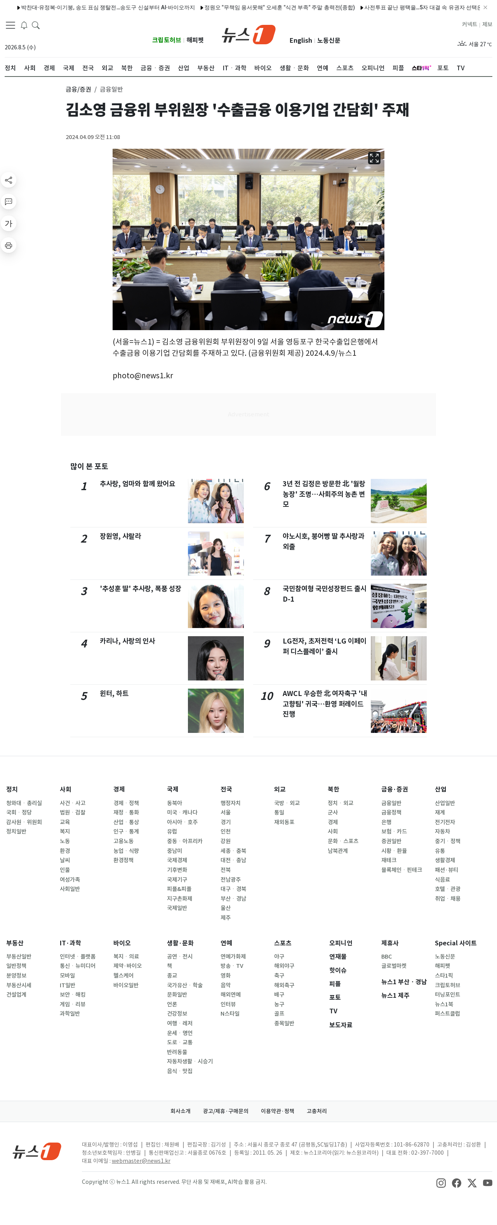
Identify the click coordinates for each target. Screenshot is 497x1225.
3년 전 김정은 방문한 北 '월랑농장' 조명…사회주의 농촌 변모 (324, 494)
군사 (333, 812)
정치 (12, 789)
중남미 (174, 850)
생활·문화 (180, 943)
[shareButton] (8, 180)
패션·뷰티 (446, 870)
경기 (226, 822)
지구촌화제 (179, 898)
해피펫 (195, 40)
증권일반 (391, 841)
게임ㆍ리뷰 (72, 1004)
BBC (386, 956)
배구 (279, 994)
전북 (226, 870)
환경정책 (123, 860)
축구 (279, 975)
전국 (226, 789)
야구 (279, 956)
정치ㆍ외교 (340, 803)
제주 (226, 917)
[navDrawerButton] (10, 25)
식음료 (442, 879)
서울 (226, 812)
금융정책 (391, 812)
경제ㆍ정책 (126, 803)
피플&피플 (179, 889)
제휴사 (390, 943)
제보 (487, 24)
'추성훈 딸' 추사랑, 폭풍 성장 (140, 588)
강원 (226, 841)
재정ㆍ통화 (126, 812)
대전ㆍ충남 (233, 860)
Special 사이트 (456, 943)
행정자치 (231, 803)
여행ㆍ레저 (180, 1023)
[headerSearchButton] (36, 25)
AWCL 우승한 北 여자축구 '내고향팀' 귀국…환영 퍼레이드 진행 (325, 704)
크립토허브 (166, 40)
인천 (226, 831)
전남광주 (231, 879)
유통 (440, 850)
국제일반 (177, 908)
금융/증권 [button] (78, 89)
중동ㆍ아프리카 (185, 841)
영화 (226, 975)
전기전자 (445, 822)
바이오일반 (126, 985)
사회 (65, 789)
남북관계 (338, 850)
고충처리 (317, 1111)
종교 (172, 975)
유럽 (172, 831)
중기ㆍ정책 (448, 841)
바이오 (122, 943)
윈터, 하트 (114, 693)
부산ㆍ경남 (233, 898)
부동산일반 (18, 956)
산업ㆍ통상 (126, 822)
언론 (172, 1004)
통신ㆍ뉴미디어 (78, 965)
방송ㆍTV (232, 965)
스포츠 (283, 943)
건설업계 (16, 994)
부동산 (15, 943)
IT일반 (67, 985)
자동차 (442, 831)
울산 (226, 908)
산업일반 (445, 803)
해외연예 (231, 994)
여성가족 (70, 879)
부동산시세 (18, 985)
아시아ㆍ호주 (182, 822)
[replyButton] (8, 201)
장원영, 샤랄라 (120, 536)
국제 (173, 789)
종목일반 (284, 1023)
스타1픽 (444, 975)
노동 (65, 841)
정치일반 (16, 831)
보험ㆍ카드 (394, 831)
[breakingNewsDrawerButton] (24, 25)
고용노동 (123, 841)
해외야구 (284, 965)
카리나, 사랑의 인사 (127, 641)
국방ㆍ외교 (287, 803)
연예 (226, 943)
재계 (440, 812)
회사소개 (180, 1111)
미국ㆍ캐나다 (182, 812)
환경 (65, 850)
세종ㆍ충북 (233, 850)
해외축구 (284, 985)
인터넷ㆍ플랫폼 (78, 956)
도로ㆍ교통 (180, 1042)
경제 (119, 789)
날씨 (65, 860)
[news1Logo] (37, 1151)
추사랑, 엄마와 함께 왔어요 (137, 483)
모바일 (67, 975)
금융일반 (391, 803)
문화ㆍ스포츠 (343, 841)
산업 (441, 789)
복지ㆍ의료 (126, 956)
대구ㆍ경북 (233, 889)
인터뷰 (228, 1004)
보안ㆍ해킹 (72, 994)
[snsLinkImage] (441, 1183)
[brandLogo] (249, 34)
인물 (65, 870)
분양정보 (16, 975)
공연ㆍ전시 (180, 956)
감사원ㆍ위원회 (24, 822)
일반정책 (16, 965)
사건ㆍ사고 (72, 803)
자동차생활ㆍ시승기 (190, 1061)
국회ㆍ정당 (19, 812)
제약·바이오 (127, 965)
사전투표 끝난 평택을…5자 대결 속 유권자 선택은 (324, 7)
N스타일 (230, 1013)
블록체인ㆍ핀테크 (401, 870)
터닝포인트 (447, 994)
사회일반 (70, 889)
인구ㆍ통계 (126, 831)
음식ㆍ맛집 (180, 1071)
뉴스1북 (444, 1004)
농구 (279, 1004)
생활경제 (445, 860)
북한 (333, 789)
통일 (279, 812)
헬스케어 (123, 975)
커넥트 (469, 24)
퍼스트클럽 (447, 1013)
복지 (65, 831)
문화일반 (177, 994)
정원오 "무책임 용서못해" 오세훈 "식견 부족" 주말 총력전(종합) (180, 7)
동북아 (174, 803)
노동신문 (329, 41)
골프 (279, 1013)
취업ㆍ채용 (448, 898)
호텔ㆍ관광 (448, 889)
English (301, 41)
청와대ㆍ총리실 (24, 803)
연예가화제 (233, 956)
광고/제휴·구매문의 (225, 1111)
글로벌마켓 (394, 965)
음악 (226, 985)
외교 (280, 789)
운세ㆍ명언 (180, 1033)
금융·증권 (394, 789)
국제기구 (177, 879)
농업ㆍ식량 (126, 850)
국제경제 (177, 860)
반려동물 (177, 1052)
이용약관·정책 (277, 1111)
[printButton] (8, 245)
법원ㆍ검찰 (72, 812)
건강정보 (177, 1013)
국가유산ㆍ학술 (185, 985)
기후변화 (177, 870)
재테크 (388, 860)
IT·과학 (70, 943)
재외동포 (284, 822)
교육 (65, 822)
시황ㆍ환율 (394, 850)
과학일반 (70, 1013)
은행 (386, 822)
